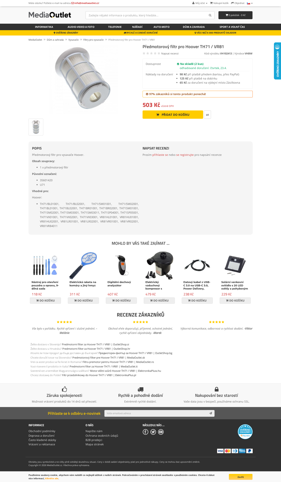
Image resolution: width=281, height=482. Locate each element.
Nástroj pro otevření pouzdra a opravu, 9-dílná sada (45, 285)
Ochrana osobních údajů (102, 435)
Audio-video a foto (81, 27)
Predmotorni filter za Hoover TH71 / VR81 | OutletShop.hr (96, 348)
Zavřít (241, 476)
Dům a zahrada (194, 27)
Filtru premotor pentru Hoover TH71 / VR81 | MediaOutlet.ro (118, 362)
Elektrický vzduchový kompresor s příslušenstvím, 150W (156, 288)
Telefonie (115, 27)
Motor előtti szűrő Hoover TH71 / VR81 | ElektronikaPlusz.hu (125, 371)
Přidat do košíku (172, 115)
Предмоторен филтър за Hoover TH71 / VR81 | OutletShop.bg (135, 353)
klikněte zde (51, 478)
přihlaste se (160, 155)
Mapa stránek (95, 444)
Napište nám (94, 431)
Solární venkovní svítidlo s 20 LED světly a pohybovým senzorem (234, 287)
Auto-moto (162, 27)
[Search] (210, 15)
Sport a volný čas (232, 27)
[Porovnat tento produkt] (207, 114)
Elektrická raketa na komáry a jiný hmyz (83, 283)
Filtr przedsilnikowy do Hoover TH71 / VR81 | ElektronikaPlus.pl (99, 375)
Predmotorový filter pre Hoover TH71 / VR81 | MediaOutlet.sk (108, 357)
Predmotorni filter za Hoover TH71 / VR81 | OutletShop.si (95, 344)
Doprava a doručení (41, 435)
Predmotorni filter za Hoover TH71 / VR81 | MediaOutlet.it (104, 366)
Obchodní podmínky (42, 431)
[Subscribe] (211, 413)
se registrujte (185, 155)
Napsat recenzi (170, 53)
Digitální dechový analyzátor (119, 283)
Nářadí (137, 27)
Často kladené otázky (42, 440)
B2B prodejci (94, 440)
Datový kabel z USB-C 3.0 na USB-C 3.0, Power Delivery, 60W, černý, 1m (196, 287)
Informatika (44, 27)
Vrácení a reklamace (42, 444)
